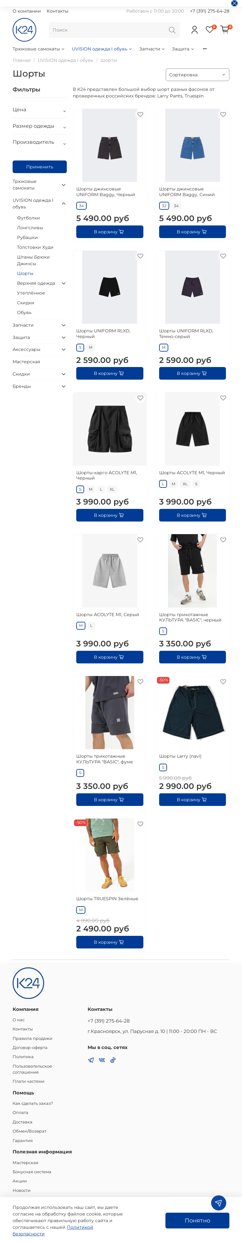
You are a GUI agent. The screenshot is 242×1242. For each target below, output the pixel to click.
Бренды (22, 386)
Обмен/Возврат (29, 1131)
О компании (27, 11)
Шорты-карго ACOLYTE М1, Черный (106, 475)
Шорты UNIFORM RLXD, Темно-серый (186, 333)
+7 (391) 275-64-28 (209, 11)
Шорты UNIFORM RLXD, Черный (103, 333)
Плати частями (28, 1081)
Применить (39, 167)
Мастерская (26, 361)
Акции (20, 1181)
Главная (22, 60)
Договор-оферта (30, 1047)
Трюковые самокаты (39, 49)
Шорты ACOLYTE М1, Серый (107, 614)
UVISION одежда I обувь (102, 49)
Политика (23, 1056)
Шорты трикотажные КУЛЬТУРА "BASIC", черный (190, 617)
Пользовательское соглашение (32, 1069)
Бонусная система (32, 1171)
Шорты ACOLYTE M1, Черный (192, 472)
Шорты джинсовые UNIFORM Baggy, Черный (105, 191)
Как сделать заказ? (33, 1103)
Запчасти (152, 49)
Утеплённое (31, 293)
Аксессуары (26, 349)
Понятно (197, 1220)
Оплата (20, 1112)
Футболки (28, 218)
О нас (19, 1020)
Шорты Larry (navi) (180, 756)
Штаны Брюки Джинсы (33, 260)
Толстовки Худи (35, 247)
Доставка (22, 1122)
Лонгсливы (30, 227)
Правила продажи (32, 1038)
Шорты (25, 273)
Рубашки (27, 237)
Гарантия (23, 1140)
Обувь (24, 312)
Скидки (25, 303)
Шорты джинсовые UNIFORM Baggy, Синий (187, 191)
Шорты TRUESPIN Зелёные (107, 898)
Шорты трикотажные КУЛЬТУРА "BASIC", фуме (104, 759)
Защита (183, 49)
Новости (22, 1190)
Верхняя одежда (36, 283)
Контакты (57, 11)
